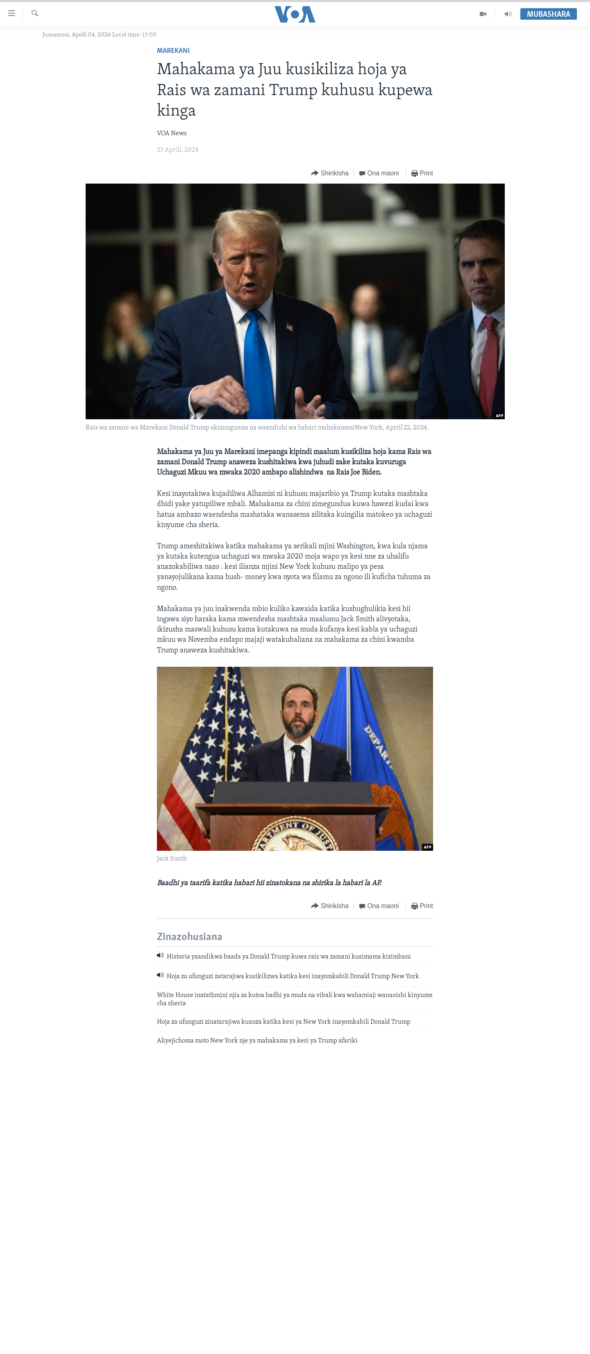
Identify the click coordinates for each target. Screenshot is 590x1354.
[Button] (330, 173)
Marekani (173, 51)
